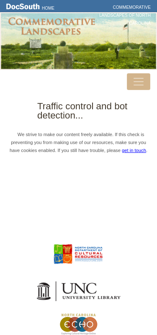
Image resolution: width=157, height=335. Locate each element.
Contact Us (79, 199)
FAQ (78, 222)
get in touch (134, 150)
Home (48, 8)
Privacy (79, 211)
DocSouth (78, 186)
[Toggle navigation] (138, 81)
